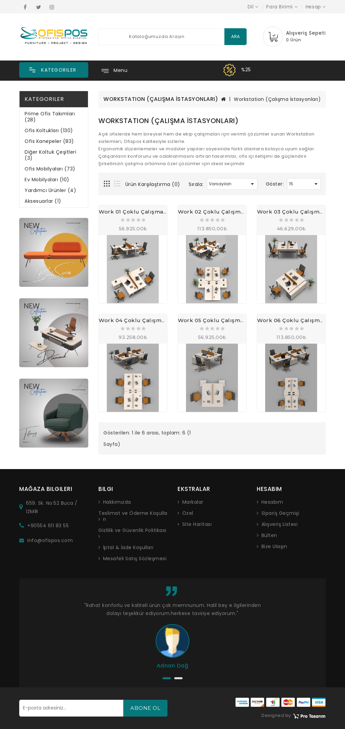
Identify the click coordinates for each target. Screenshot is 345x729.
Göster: (275, 184)
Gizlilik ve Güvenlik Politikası (132, 530)
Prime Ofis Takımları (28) (50, 116)
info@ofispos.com (50, 540)
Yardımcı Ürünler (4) (50, 190)
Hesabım (272, 502)
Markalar (192, 502)
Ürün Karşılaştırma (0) (152, 184)
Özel (187, 513)
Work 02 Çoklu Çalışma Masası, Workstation (239, 211)
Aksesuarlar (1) (43, 201)
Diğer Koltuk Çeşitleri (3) (50, 155)
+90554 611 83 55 (48, 526)
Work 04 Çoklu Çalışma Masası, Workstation (160, 320)
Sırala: (196, 184)
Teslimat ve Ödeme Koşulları (132, 516)
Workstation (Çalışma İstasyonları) (277, 99)
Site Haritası (197, 524)
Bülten (269, 535)
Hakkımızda (117, 502)
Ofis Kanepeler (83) (49, 141)
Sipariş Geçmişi (280, 513)
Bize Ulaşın (274, 546)
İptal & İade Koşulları (128, 547)
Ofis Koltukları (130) (49, 130)
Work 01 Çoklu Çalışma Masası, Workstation (160, 211)
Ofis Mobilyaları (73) (50, 168)
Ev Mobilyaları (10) (47, 179)
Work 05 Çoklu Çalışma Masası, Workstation (239, 320)
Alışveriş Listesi (279, 524)
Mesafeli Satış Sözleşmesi (135, 558)
